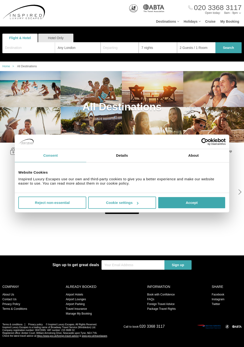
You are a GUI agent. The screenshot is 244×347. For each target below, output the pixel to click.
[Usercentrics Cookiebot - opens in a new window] (205, 141)
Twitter (216, 304)
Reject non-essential (52, 203)
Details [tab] (122, 155)
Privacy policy (35, 324)
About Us (8, 294)
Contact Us (9, 299)
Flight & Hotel (20, 38)
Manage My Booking (79, 313)
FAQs (150, 299)
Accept (192, 203)
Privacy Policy (11, 304)
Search (228, 48)
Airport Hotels (74, 294)
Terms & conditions (12, 324)
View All (122, 246)
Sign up (178, 265)
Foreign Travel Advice (160, 304)
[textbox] (31, 48)
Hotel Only (55, 38)
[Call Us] (215, 7)
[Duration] (158, 47)
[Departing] (120, 47)
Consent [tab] (50, 155)
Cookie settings (122, 203)
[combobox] (28, 47)
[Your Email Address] (133, 265)
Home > (9, 66)
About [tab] (193, 155)
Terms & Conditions (14, 309)
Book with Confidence (161, 294)
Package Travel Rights (161, 309)
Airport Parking (75, 304)
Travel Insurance (76, 309)
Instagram (218, 299)
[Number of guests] (196, 47)
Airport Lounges (76, 299)
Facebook (218, 294)
